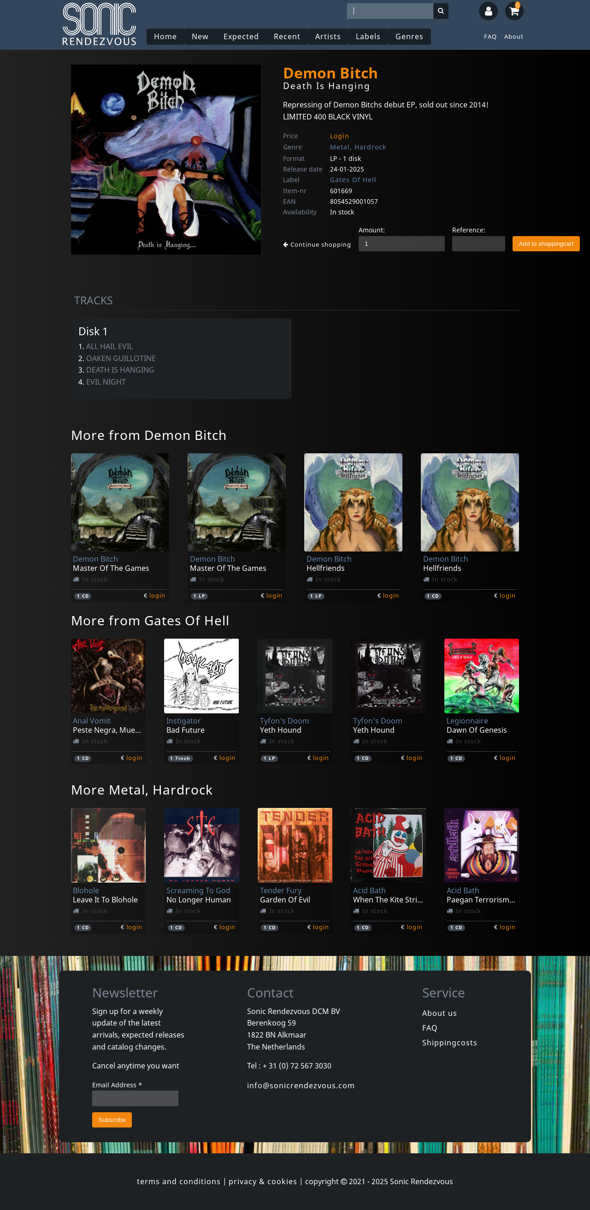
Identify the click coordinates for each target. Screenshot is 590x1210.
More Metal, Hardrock (142, 789)
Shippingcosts (450, 1043)
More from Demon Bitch (149, 435)
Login (339, 135)
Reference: (468, 229)
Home (165, 36)
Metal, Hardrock (358, 146)
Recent (287, 36)
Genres (409, 36)
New (200, 36)
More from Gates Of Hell (150, 620)
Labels (368, 36)
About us (439, 1013)
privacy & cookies (263, 1181)
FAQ (490, 36)
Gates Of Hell (353, 179)
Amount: (372, 229)
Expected (241, 36)
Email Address (117, 1084)
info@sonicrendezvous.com (301, 1085)
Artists (328, 36)
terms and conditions (179, 1181)
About (514, 36)
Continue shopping (317, 244)
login (157, 595)
